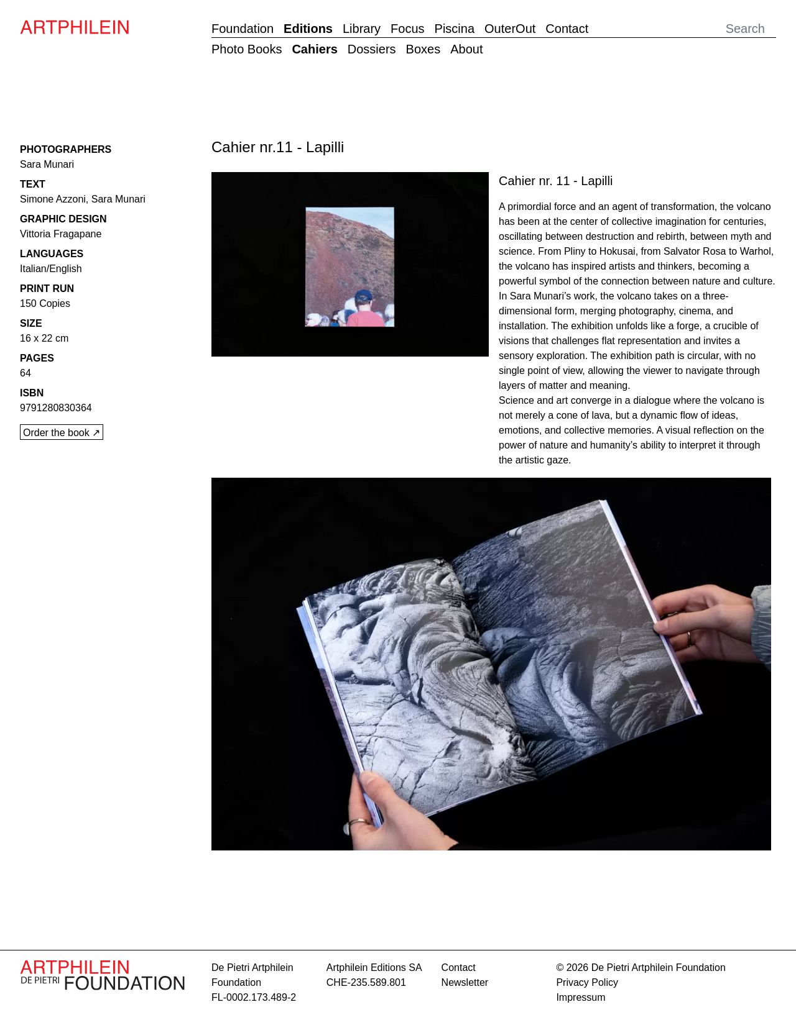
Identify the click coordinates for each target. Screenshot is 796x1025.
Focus (407, 28)
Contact (566, 28)
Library (362, 28)
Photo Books (246, 49)
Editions (308, 28)
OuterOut (509, 28)
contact (459, 967)
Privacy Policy (587, 982)
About (466, 49)
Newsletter (465, 982)
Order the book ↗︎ (61, 432)
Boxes (423, 49)
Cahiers (314, 49)
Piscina (454, 28)
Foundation (242, 28)
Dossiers (372, 49)
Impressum (580, 997)
